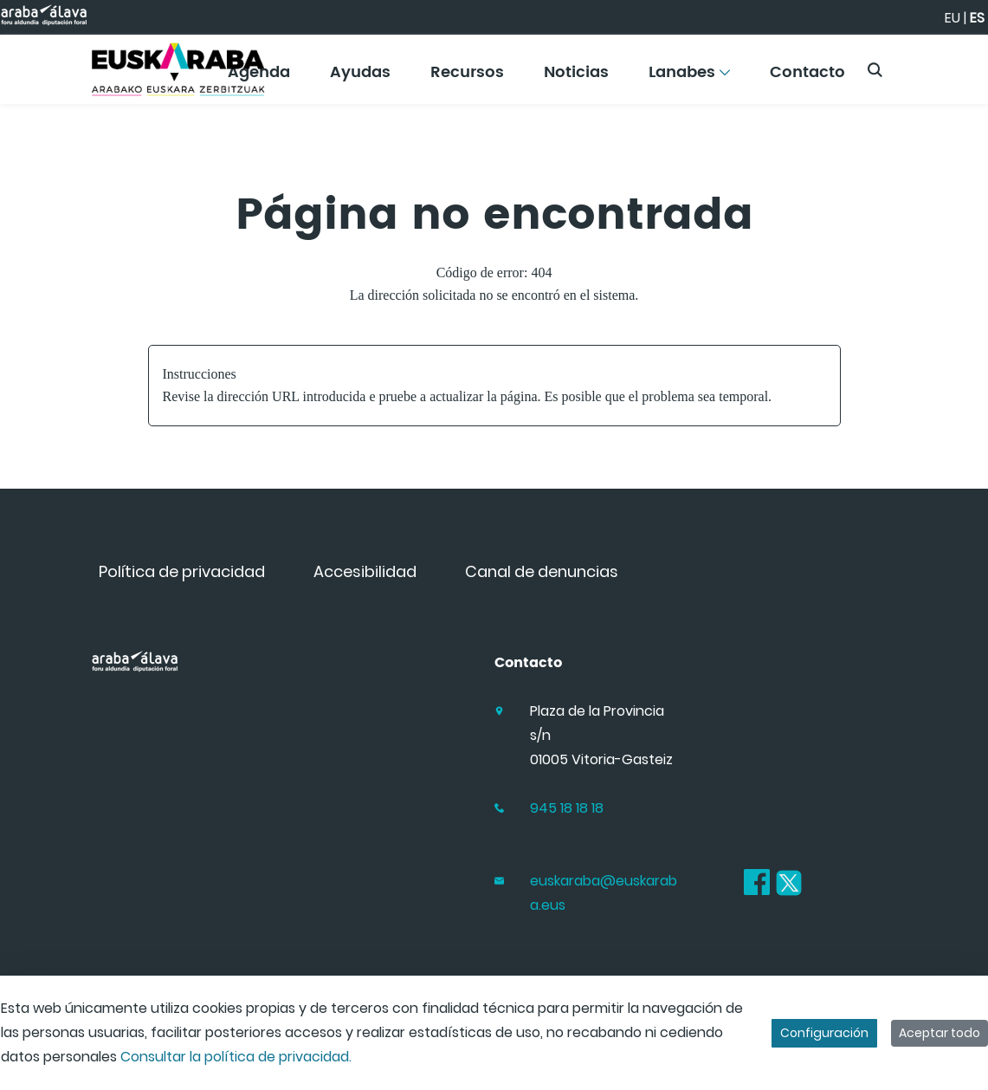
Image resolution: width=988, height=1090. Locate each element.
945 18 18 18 (567, 808)
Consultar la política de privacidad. (236, 1057)
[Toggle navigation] (944, 65)
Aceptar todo (939, 1032)
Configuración (824, 1032)
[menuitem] (360, 78)
